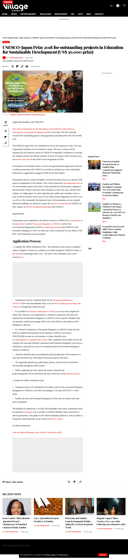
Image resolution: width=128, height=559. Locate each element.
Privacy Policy (51, 555)
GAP (32, 201)
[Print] (29, 66)
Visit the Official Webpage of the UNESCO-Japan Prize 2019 (38, 436)
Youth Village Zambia (17, 57)
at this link (27, 416)
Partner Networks (23, 160)
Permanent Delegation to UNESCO (50, 228)
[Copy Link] (23, 66)
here (20, 261)
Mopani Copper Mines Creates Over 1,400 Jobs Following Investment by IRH (111, 525)
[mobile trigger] (123, 6)
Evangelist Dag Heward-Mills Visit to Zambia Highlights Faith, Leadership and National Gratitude (113, 233)
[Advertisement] (64, 26)
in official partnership (52, 231)
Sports (104, 222)
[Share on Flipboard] (18, 66)
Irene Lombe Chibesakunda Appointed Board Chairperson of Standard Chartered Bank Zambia (16, 527)
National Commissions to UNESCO (44, 315)
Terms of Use (65, 555)
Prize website (57, 423)
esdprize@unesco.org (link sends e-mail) (31, 344)
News (104, 180)
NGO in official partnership (64, 207)
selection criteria (73, 378)
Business (6, 42)
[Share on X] (12, 66)
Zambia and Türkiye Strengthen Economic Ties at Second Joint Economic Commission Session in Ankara (112, 190)
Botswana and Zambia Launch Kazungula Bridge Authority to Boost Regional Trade (79, 527)
